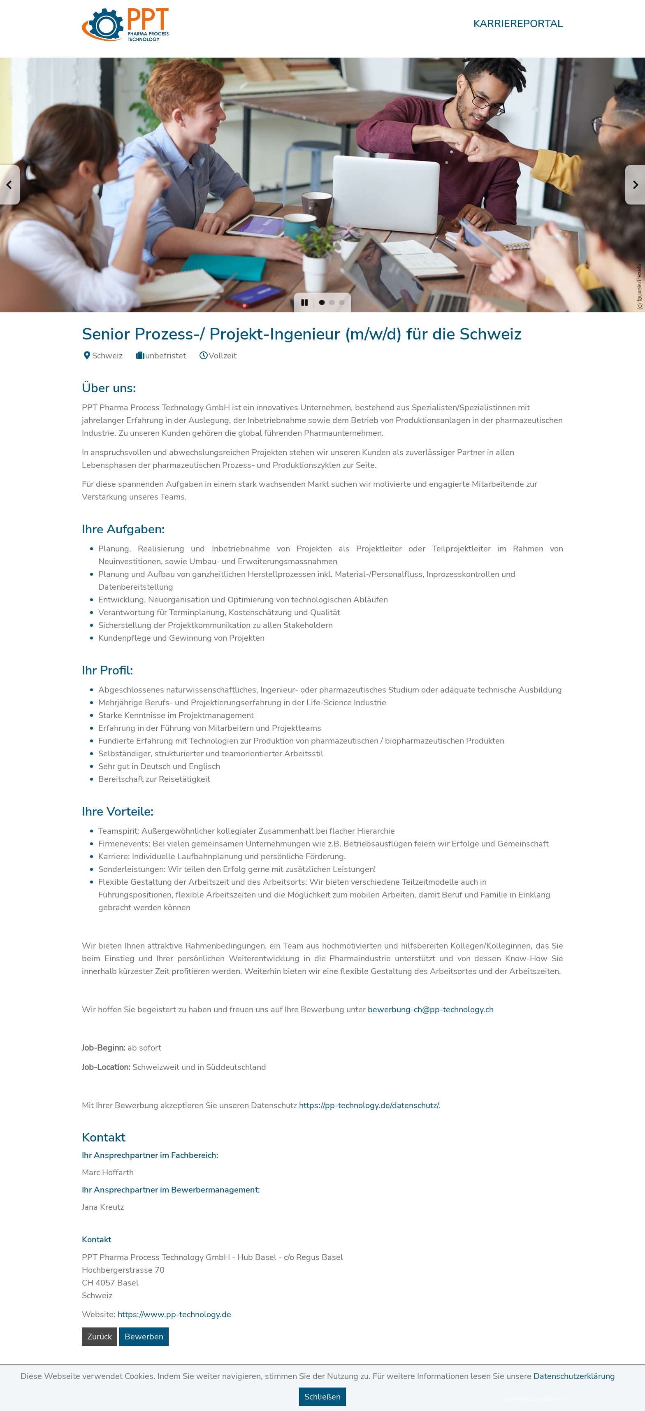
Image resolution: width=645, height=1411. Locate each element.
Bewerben (144, 1336)
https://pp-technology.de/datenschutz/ (369, 1105)
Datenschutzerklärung (574, 1376)
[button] (10, 185)
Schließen (322, 1396)
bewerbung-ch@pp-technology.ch (431, 1009)
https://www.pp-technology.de (174, 1314)
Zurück (99, 1336)
